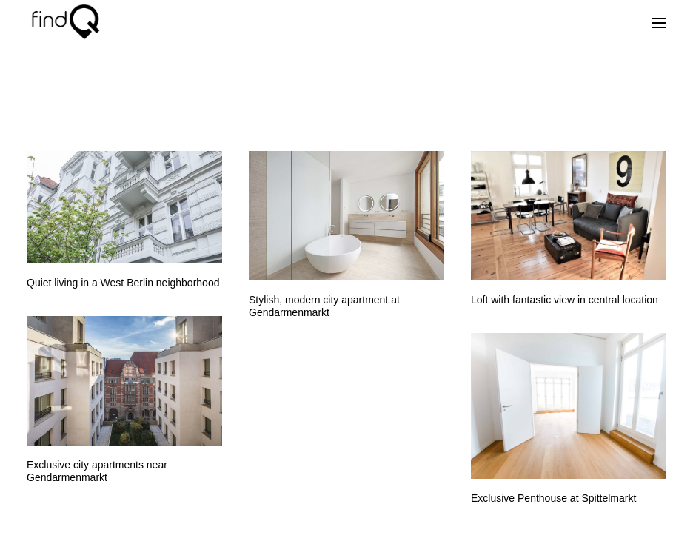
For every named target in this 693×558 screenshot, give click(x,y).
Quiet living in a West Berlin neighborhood (123, 283)
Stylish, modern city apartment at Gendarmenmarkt (324, 306)
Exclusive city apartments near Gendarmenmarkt (97, 471)
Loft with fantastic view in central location (564, 300)
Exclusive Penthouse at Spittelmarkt (553, 498)
